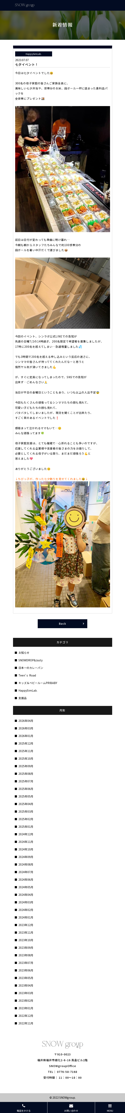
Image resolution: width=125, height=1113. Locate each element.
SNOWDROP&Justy (30, 660)
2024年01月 (25, 917)
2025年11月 (25, 751)
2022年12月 (25, 1016)
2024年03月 (25, 902)
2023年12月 (25, 925)
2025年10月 (25, 758)
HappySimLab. (27, 690)
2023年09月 (25, 948)
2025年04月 (25, 804)
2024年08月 (25, 864)
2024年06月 (25, 879)
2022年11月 (25, 1023)
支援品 (22, 698)
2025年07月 (25, 781)
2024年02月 (25, 910)
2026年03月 (25, 728)
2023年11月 (25, 932)
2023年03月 (25, 993)
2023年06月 (25, 970)
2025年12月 (25, 743)
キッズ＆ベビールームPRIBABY (37, 683)
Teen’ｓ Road (27, 675)
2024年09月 (25, 857)
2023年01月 (25, 1008)
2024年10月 (25, 849)
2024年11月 (25, 842)
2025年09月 (25, 766)
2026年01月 (25, 736)
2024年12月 (25, 834)
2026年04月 (25, 721)
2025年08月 (25, 774)
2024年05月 (25, 887)
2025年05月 (25, 796)
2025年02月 (25, 819)
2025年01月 (25, 826)
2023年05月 (25, 978)
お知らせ (23, 653)
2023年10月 (25, 940)
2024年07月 (25, 872)
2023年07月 (25, 963)
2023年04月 (25, 985)
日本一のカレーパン (30, 668)
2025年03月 (25, 811)
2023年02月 (25, 1000)
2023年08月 (25, 955)
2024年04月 (25, 895)
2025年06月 (25, 789)
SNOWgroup (67, 1097)
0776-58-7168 (67, 1072)
